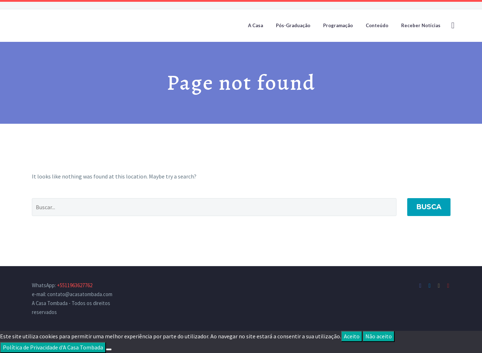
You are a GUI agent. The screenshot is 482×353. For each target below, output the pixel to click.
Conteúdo (377, 25)
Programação (338, 25)
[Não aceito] (109, 349)
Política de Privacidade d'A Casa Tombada (53, 347)
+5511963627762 (74, 285)
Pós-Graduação (293, 25)
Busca (429, 207)
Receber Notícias (420, 25)
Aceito (352, 336)
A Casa (255, 25)
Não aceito (378, 336)
